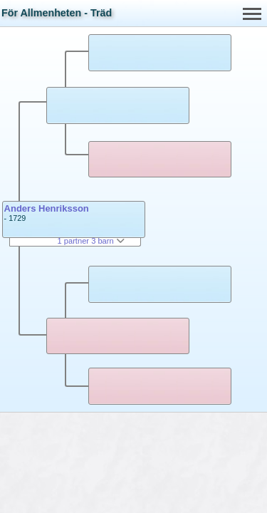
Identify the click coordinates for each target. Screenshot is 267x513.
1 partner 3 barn (91, 241)
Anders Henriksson (46, 208)
